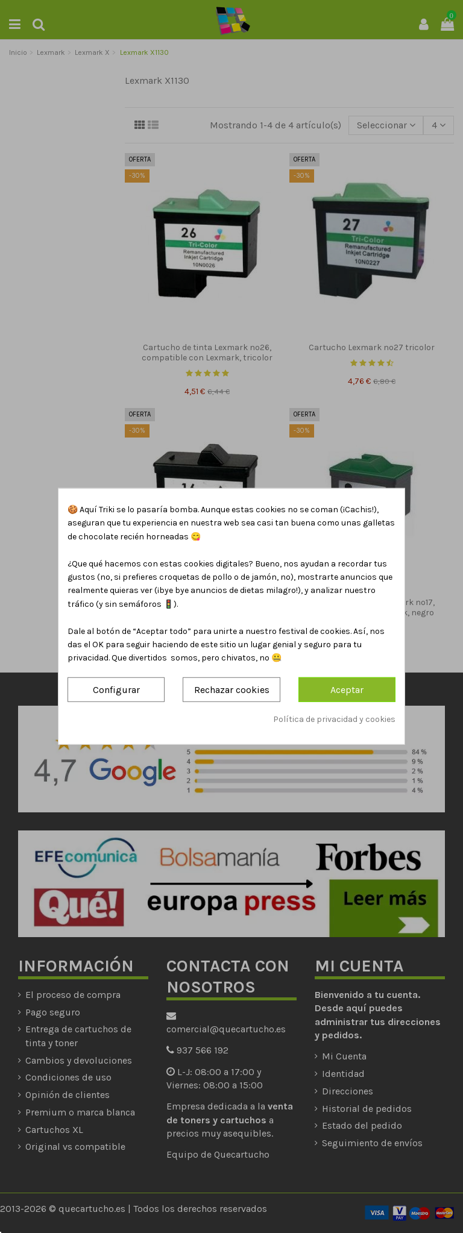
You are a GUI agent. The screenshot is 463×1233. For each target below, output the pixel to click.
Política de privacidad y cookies (334, 719)
